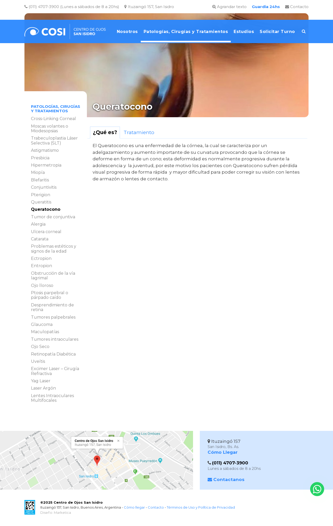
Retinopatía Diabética (53, 354)
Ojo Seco (40, 346)
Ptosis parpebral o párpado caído (49, 295)
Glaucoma (42, 324)
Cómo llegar (134, 507)
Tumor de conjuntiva (53, 216)
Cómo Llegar (223, 452)
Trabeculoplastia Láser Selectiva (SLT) (54, 140)
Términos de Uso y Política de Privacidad (201, 507)
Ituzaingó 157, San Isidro (149, 6)
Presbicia (40, 157)
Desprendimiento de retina (52, 307)
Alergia (38, 224)
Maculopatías (45, 331)
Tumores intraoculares (54, 339)
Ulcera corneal (46, 231)
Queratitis (41, 202)
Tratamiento (139, 132)
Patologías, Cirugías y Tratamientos (55, 109)
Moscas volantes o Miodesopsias (49, 128)
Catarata (39, 238)
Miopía (38, 172)
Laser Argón (43, 388)
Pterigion (40, 194)
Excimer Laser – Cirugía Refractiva (55, 371)
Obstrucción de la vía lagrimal (53, 275)
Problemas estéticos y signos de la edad (53, 248)
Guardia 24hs (266, 6)
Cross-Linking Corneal (53, 118)
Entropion (41, 265)
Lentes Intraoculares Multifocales (52, 398)
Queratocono (45, 209)
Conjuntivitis (43, 187)
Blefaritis (40, 179)
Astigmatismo (45, 150)
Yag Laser (40, 380)
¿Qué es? (105, 132)
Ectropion (41, 258)
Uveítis (38, 361)
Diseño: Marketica (55, 512)
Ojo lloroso (42, 285)
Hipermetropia (46, 165)
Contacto (297, 6)
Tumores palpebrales (53, 317)
